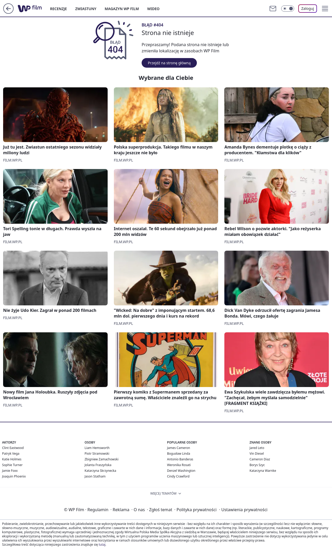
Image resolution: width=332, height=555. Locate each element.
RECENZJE (58, 8)
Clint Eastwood (13, 448)
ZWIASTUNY (85, 8)
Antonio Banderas (180, 459)
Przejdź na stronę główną (169, 62)
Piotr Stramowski (97, 453)
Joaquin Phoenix (14, 476)
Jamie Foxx (10, 470)
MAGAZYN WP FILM (122, 8)
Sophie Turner (12, 465)
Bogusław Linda (178, 453)
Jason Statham (95, 476)
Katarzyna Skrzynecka (100, 470)
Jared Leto (257, 448)
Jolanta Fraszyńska (98, 465)
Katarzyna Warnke (263, 470)
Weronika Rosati (179, 465)
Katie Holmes (11, 459)
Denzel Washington (181, 470)
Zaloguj (307, 8)
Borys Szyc (257, 465)
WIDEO (153, 8)
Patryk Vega (10, 453)
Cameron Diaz (260, 459)
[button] (325, 8)
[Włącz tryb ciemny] (287, 8)
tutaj (102, 544)
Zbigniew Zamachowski (102, 459)
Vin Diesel (257, 453)
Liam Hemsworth (97, 448)
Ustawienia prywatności (243, 509)
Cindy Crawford (178, 476)
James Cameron (178, 448)
